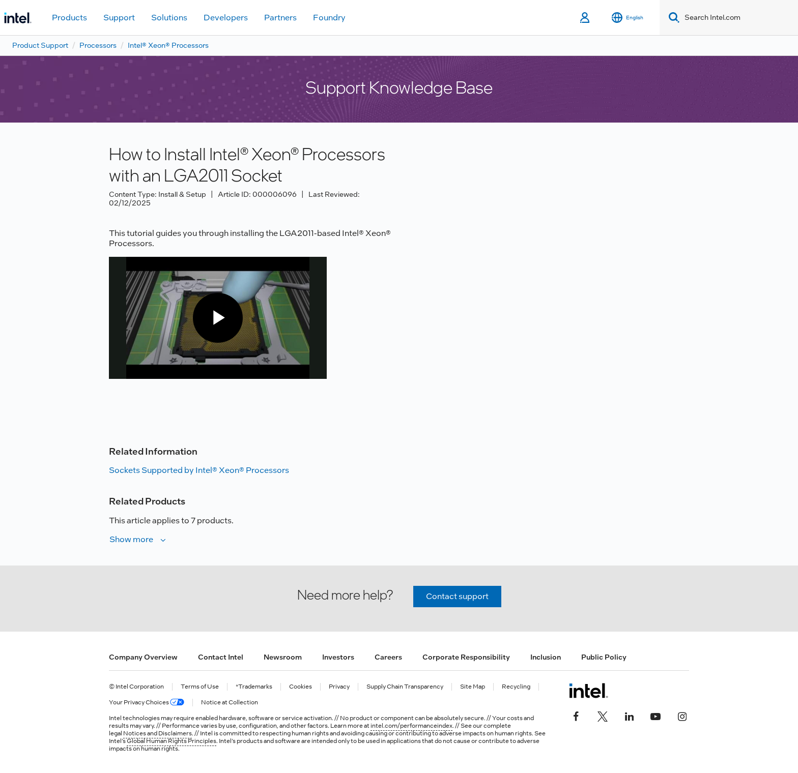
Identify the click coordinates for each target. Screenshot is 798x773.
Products (69, 17)
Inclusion (545, 657)
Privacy (339, 687)
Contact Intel (220, 657)
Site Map (472, 687)
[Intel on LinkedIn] (629, 715)
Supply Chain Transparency (404, 687)
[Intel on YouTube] (655, 715)
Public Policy (603, 657)
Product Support (40, 45)
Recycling (516, 687)
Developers (226, 17)
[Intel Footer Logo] (588, 690)
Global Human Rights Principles (171, 741)
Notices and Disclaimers (157, 733)
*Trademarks (254, 687)
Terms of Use (200, 687)
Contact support (457, 596)
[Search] (672, 17)
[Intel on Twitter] (602, 715)
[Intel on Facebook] (576, 715)
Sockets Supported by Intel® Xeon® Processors (199, 470)
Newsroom (283, 657)
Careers (388, 657)
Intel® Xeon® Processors (168, 45)
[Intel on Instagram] (682, 715)
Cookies (300, 687)
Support (119, 17)
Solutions (169, 17)
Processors (98, 45)
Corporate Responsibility (466, 657)
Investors (338, 657)
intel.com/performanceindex (411, 726)
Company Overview (143, 657)
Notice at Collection (229, 702)
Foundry (329, 17)
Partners (280, 17)
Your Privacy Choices (146, 702)
